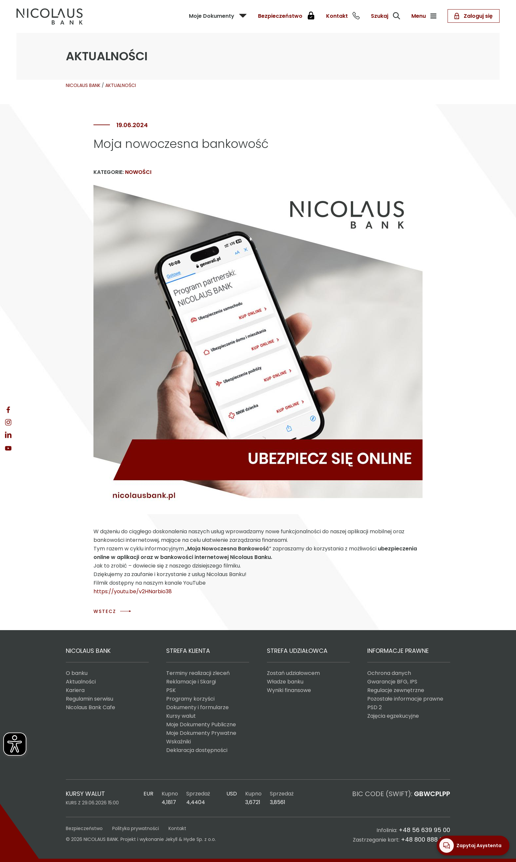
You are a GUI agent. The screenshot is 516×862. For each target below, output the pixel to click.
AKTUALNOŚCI (120, 85)
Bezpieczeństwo (84, 828)
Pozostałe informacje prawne (405, 699)
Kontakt (177, 828)
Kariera (75, 690)
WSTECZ (104, 611)
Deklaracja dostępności (196, 750)
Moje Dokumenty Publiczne (201, 724)
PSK (171, 690)
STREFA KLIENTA (188, 651)
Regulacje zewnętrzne (395, 690)
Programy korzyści (190, 699)
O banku (77, 673)
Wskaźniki (178, 741)
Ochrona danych (389, 673)
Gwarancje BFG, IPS (392, 681)
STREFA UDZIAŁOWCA (297, 651)
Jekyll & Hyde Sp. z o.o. (190, 839)
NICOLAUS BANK (83, 85)
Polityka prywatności (135, 828)
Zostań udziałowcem (293, 673)
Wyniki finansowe (289, 690)
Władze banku (285, 681)
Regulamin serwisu (89, 699)
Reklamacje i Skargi (191, 681)
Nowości (138, 172)
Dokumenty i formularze (197, 707)
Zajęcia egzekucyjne (393, 716)
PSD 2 (374, 707)
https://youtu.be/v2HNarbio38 (132, 591)
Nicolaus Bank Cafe (90, 707)
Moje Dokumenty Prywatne (201, 733)
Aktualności (81, 681)
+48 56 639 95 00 (424, 830)
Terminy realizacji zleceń (198, 673)
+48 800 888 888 (425, 839)
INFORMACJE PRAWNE (398, 651)
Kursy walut (181, 716)
